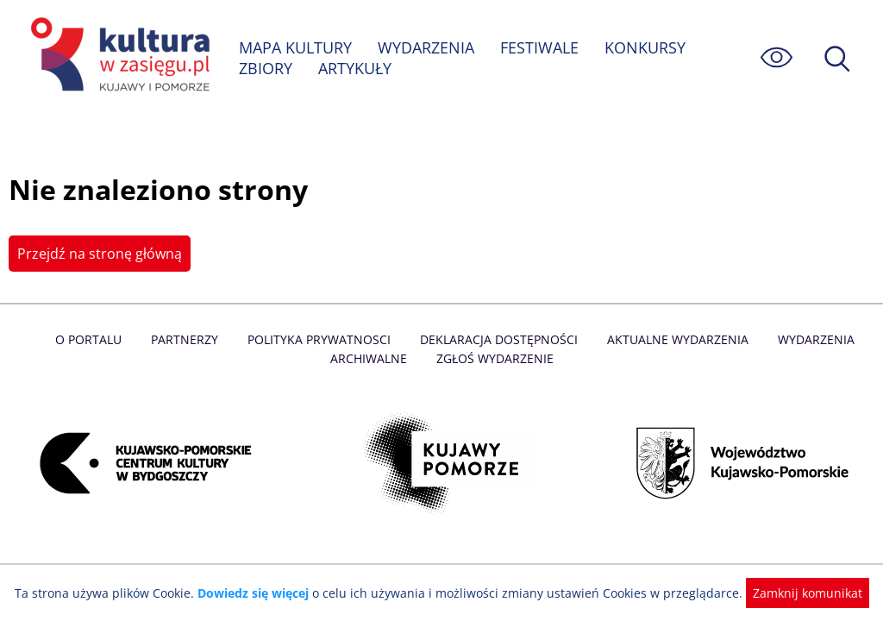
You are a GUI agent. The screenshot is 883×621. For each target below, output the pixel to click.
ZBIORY (265, 68)
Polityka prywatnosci (321, 339)
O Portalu (94, 339)
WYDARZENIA (427, 47)
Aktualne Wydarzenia (673, 339)
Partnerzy (189, 339)
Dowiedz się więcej (260, 593)
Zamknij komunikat (797, 593)
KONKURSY (646, 47)
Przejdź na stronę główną (97, 253)
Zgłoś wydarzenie (494, 358)
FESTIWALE (541, 47)
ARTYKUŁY (355, 68)
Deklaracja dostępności (498, 339)
